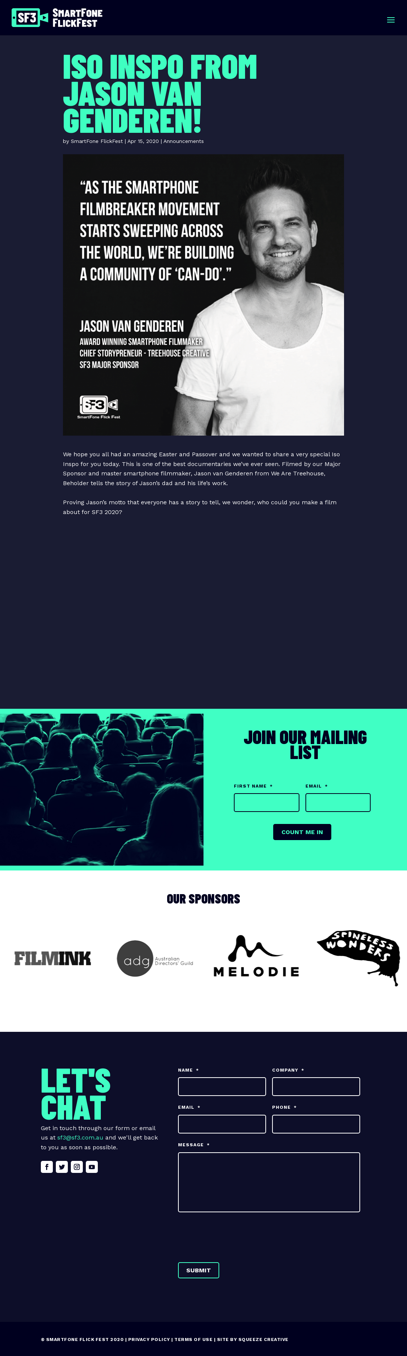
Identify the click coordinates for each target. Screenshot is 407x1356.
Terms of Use (193, 1339)
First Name (253, 786)
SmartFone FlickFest (97, 141)
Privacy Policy (149, 1339)
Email (316, 786)
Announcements (183, 141)
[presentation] (235, 1235)
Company (288, 1070)
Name (188, 1070)
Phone (284, 1107)
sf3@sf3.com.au (80, 1137)
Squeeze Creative (263, 1339)
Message (194, 1144)
